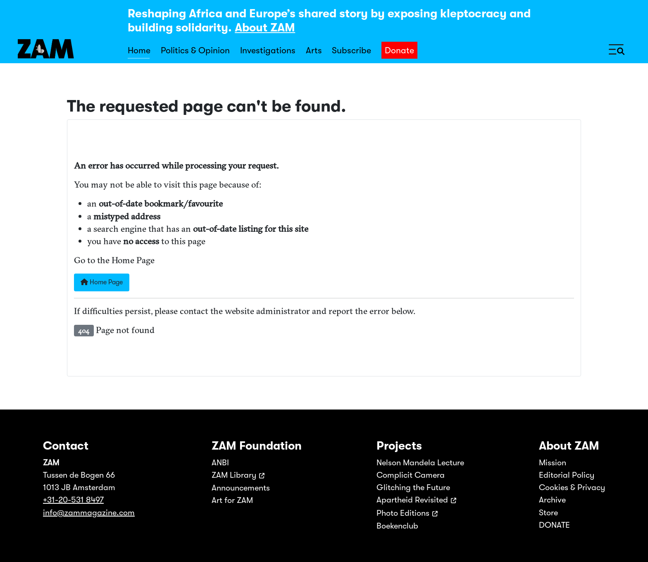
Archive (552, 500)
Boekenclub (397, 526)
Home (139, 50)
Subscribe (351, 50)
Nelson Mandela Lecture (420, 462)
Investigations (267, 50)
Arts (314, 50)
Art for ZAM (232, 500)
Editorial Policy (566, 475)
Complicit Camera (410, 475)
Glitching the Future (413, 487)
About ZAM (265, 27)
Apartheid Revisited (412, 500)
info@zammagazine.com (89, 512)
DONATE (554, 525)
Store (548, 512)
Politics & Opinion (195, 50)
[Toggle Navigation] (616, 49)
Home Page (102, 282)
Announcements (241, 488)
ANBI (220, 462)
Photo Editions (402, 513)
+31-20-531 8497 (73, 500)
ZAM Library (234, 475)
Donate (399, 50)
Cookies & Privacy (572, 487)
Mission (552, 462)
